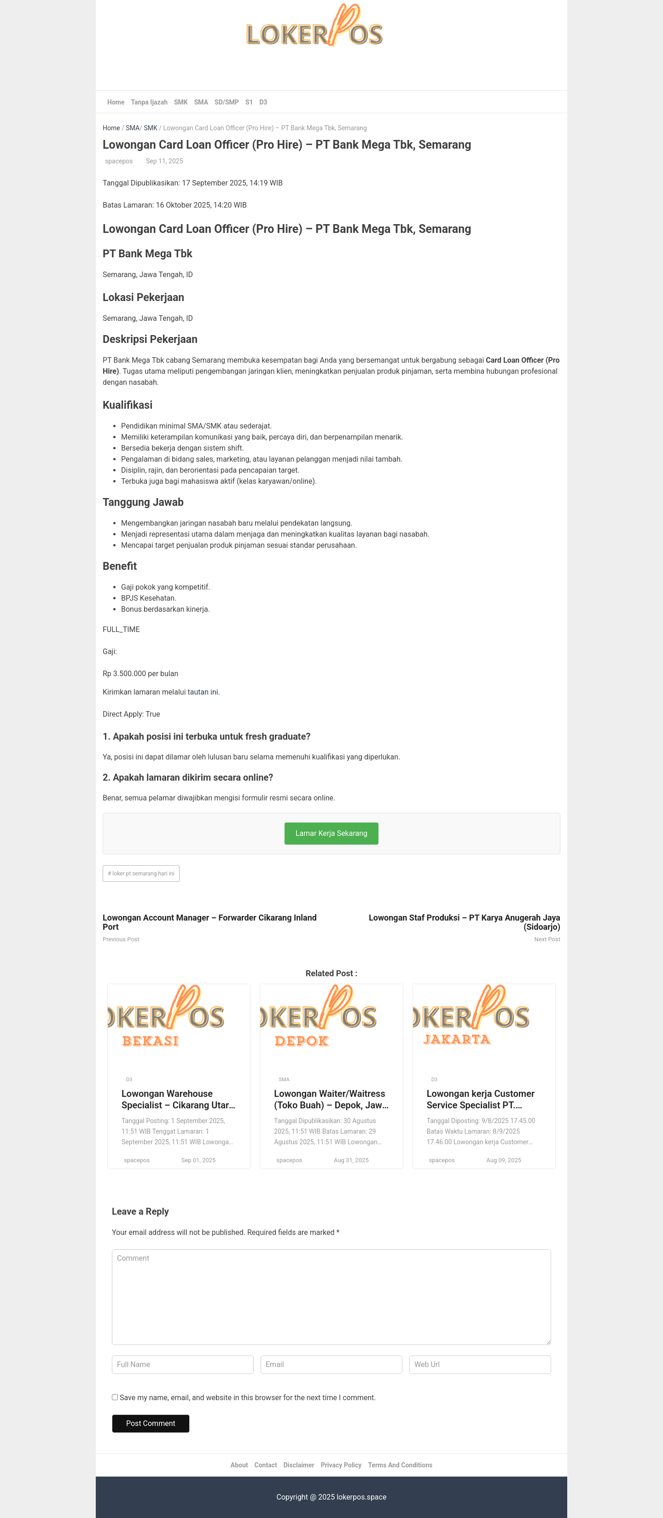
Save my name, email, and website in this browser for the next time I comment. (248, 1397)
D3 (264, 102)
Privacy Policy (341, 1465)
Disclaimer (299, 1465)
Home (115, 102)
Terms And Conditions (400, 1465)
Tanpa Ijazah (149, 102)
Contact (266, 1465)
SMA (201, 102)
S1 (249, 102)
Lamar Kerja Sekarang (331, 833)
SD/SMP (227, 102)
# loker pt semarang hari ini (141, 873)
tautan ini (203, 692)
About (239, 1465)
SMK (181, 102)
